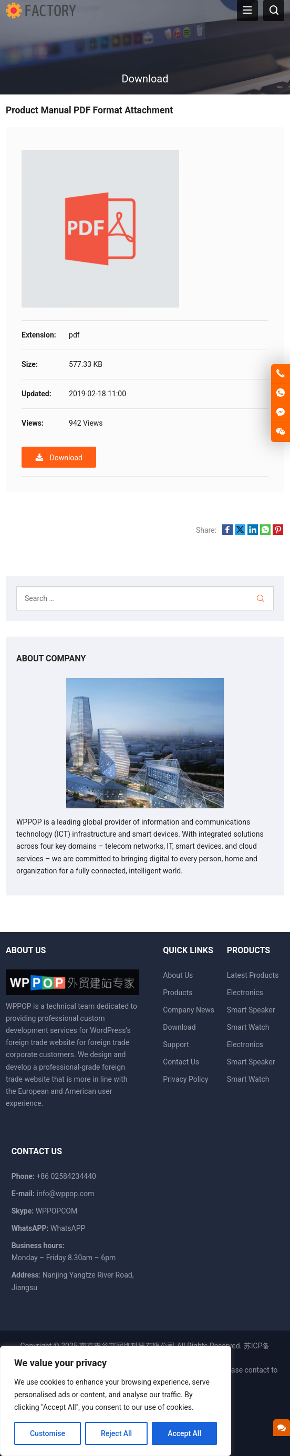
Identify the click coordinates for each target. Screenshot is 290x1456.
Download (58, 457)
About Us (178, 975)
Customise (47, 1433)
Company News (188, 1010)
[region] (115, 1401)
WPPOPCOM (57, 1211)
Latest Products (253, 975)
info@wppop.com (66, 1193)
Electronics (245, 992)
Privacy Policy (185, 1079)
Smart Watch (248, 1027)
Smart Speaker (251, 1010)
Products (177, 992)
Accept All (184, 1433)
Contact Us (181, 1062)
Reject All (116, 1433)
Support (176, 1044)
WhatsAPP (67, 1228)
